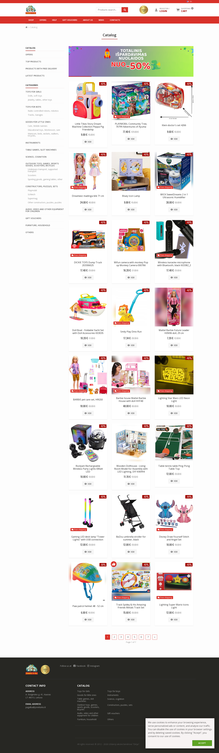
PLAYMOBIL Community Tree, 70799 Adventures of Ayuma (131, 125)
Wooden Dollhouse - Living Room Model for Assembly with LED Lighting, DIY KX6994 (131, 468)
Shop (31, 20)
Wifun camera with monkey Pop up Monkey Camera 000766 (131, 264)
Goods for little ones (38, 122)
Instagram (93, 666)
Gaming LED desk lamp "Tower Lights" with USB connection (87, 538)
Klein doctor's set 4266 (174, 125)
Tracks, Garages (35, 115)
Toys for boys (33, 107)
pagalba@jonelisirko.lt (36, 707)
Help (54, 20)
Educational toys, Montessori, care (44, 130)
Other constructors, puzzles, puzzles (45, 202)
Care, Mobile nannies (37, 126)
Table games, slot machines (41, 150)
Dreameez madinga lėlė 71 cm (88, 195)
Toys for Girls (33, 92)
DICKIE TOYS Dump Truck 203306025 (88, 264)
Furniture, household (38, 225)
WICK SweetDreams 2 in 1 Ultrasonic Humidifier (174, 196)
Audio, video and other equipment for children (45, 210)
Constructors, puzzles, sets (42, 186)
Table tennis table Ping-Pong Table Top (174, 467)
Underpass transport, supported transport (43, 170)
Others (30, 232)
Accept (202, 743)
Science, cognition (36, 157)
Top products (33, 62)
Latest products (35, 76)
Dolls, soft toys (35, 96)
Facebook (79, 666)
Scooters (32, 175)
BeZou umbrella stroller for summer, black (131, 538)
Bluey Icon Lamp (131, 195)
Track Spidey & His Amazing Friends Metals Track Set (131, 606)
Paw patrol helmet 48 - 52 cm (87, 606)
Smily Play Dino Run (131, 331)
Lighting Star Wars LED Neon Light (174, 399)
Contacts (115, 20)
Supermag (32, 198)
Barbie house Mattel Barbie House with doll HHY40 (131, 399)
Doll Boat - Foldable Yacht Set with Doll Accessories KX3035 (88, 331)
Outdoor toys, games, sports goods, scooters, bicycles (42, 165)
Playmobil (32, 190)
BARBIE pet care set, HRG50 (88, 399)
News (101, 20)
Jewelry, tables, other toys (40, 100)
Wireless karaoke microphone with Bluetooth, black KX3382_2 (174, 264)
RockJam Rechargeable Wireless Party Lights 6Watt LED (88, 468)
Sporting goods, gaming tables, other (45, 179)
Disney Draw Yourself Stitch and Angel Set (174, 538)
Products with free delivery (41, 69)
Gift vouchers (69, 20)
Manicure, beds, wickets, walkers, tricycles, (43, 135)
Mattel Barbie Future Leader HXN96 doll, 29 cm (174, 331)
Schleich (31, 194)
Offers (42, 20)
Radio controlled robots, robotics (43, 111)
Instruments (33, 143)
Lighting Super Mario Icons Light (174, 606)
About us (88, 20)
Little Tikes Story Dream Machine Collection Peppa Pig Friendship (88, 126)
